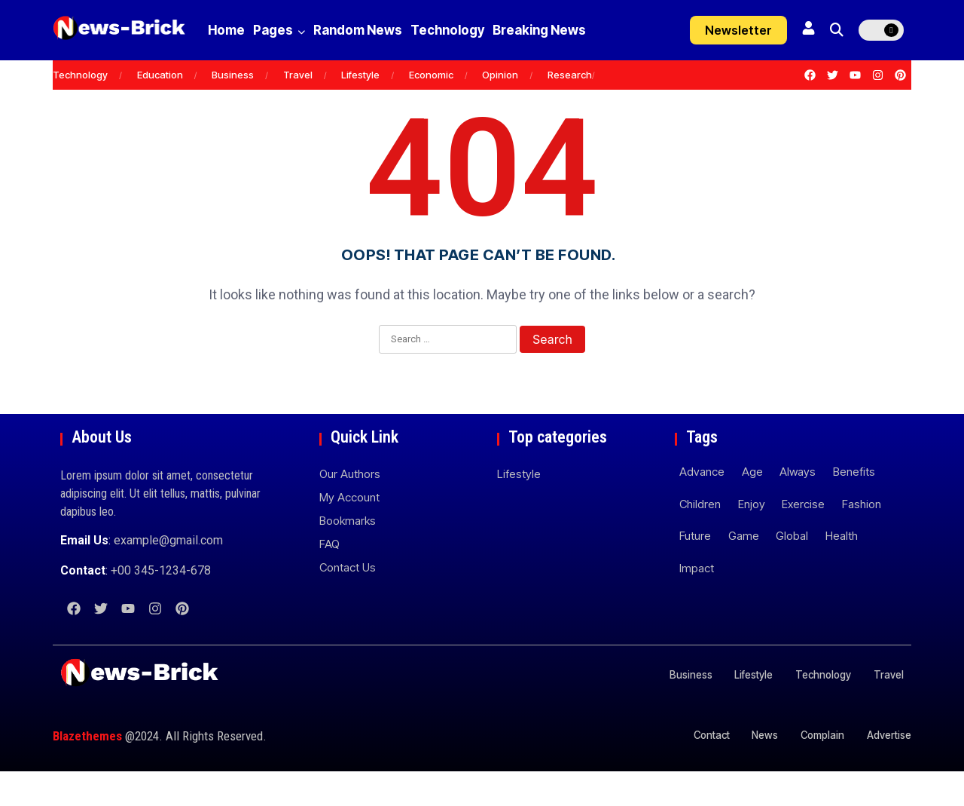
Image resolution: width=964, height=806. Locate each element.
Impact (696, 603)
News (751, 769)
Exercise (803, 539)
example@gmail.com (168, 575)
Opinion (500, 109)
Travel (298, 109)
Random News (393, 30)
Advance (702, 506)
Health (841, 570)
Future (695, 570)
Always (797, 506)
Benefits (854, 506)
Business (233, 109)
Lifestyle (360, 109)
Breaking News (266, 64)
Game (743, 570)
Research (570, 109)
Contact (692, 769)
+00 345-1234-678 (161, 605)
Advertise (887, 769)
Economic (431, 109)
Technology (500, 30)
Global (792, 570)
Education (160, 109)
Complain (815, 769)
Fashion (861, 539)
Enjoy (751, 539)
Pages (296, 30)
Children (700, 539)
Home (226, 30)
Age (752, 506)
